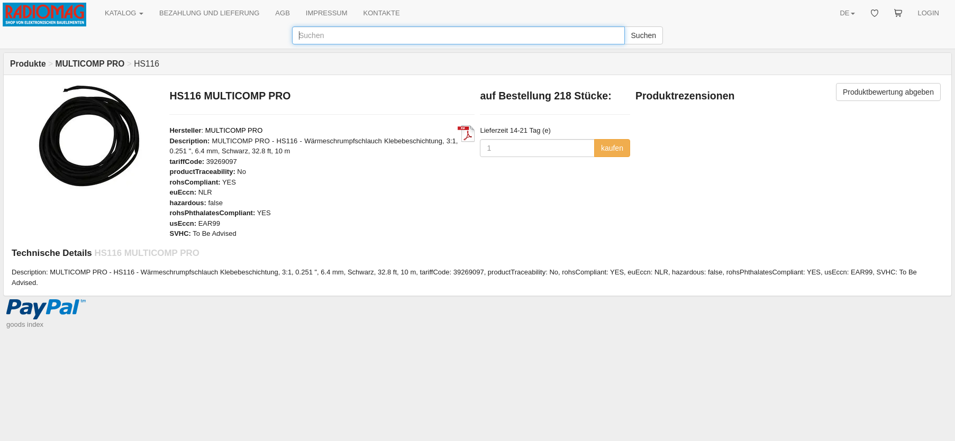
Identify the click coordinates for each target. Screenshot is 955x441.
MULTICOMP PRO (234, 130)
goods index (24, 324)
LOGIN (928, 13)
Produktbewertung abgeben (888, 92)
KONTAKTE (381, 13)
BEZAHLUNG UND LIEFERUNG (209, 13)
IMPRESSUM (327, 13)
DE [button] (847, 13)
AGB (282, 13)
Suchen (643, 35)
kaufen (612, 148)
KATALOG (124, 13)
